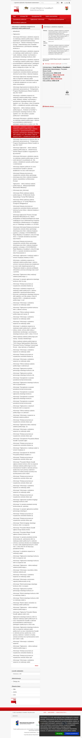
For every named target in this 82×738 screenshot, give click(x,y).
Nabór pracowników (51, 16)
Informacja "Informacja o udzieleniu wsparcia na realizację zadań (22, 318)
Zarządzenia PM (37, 16)
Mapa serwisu (51, 712)
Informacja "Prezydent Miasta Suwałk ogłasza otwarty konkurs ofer (23, 533)
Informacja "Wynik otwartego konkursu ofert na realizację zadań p (25, 594)
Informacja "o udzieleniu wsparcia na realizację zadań (23, 552)
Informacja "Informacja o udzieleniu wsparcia (22, 642)
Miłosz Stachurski (58, 75)
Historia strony (48, 106)
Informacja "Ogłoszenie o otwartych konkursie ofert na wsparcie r (22, 407)
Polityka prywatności (72, 733)
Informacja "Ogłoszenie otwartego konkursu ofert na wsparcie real (25, 557)
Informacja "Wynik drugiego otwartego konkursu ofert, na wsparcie (23, 524)
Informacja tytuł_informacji (20, 190)
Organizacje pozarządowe (56, 19)
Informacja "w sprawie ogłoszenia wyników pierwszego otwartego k (24, 510)
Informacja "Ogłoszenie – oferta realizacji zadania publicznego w (24, 608)
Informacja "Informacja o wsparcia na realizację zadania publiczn (23, 416)
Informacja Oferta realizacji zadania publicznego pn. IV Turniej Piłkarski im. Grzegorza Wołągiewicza (23, 201)
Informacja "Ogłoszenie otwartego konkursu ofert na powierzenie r (25, 383)
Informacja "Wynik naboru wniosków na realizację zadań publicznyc (23, 603)
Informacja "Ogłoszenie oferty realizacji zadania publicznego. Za (23, 425)
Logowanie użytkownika (19, 2)
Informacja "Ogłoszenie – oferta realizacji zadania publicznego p (24, 566)
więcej (36, 665)
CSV (13, 695)
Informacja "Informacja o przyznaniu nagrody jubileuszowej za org (22, 580)
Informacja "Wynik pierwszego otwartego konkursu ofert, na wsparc (24, 585)
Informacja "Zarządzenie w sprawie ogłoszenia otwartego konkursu (22, 393)
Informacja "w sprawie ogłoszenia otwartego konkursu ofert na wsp (25, 280)
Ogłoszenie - (16, 34)
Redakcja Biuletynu (61, 712)
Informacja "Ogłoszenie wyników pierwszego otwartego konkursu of (22, 589)
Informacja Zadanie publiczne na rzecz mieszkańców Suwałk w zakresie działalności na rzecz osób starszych (23, 168)
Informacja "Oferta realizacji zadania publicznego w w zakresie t (22, 411)
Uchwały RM (24, 16)
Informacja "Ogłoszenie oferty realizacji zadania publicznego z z (23, 275)
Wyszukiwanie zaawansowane (32, 2)
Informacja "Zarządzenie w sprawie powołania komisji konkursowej (22, 379)
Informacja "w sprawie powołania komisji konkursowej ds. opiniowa (24, 505)
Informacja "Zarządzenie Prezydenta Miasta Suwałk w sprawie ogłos (25, 439)
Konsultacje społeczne (19, 22)
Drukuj (67, 93)
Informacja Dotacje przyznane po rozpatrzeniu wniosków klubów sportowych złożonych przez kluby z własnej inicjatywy (24, 72)
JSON (14, 692)
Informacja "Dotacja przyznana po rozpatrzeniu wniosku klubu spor (22, 421)
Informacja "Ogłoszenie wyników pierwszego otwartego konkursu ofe (22, 369)
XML (13, 689)
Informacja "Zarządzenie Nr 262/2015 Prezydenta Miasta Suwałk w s (23, 453)
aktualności (15, 31)
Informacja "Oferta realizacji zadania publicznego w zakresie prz (22, 365)
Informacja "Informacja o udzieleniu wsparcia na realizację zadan (22, 304)
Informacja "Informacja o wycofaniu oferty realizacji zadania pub (24, 571)
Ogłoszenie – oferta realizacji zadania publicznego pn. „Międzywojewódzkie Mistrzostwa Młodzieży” (23, 185)
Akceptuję (59, 733)
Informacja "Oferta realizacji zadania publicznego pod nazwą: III (22, 313)
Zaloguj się (15, 681)
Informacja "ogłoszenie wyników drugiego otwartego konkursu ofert (24, 500)
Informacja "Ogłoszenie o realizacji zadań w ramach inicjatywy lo (25, 449)
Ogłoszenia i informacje (37, 19)
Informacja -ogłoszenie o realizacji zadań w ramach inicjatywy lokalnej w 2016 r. (24, 256)
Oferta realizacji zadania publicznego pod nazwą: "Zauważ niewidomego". (24, 337)
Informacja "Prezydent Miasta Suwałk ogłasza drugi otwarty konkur (23, 528)
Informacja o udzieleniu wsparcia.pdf (53, 63)
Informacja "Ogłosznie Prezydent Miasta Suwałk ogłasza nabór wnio (24, 613)
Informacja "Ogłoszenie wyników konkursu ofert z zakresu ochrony (24, 308)
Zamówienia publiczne (19, 19)
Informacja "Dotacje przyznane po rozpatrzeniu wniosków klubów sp (22, 285)
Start (14, 16)
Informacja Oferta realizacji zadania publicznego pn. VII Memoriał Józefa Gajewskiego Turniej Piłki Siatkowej (23, 195)
